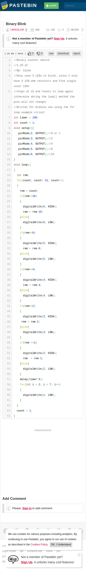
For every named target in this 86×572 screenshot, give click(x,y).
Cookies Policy (39, 544)
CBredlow (17, 29)
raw (51, 53)
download (63, 53)
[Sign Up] (13, 559)
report (76, 53)
